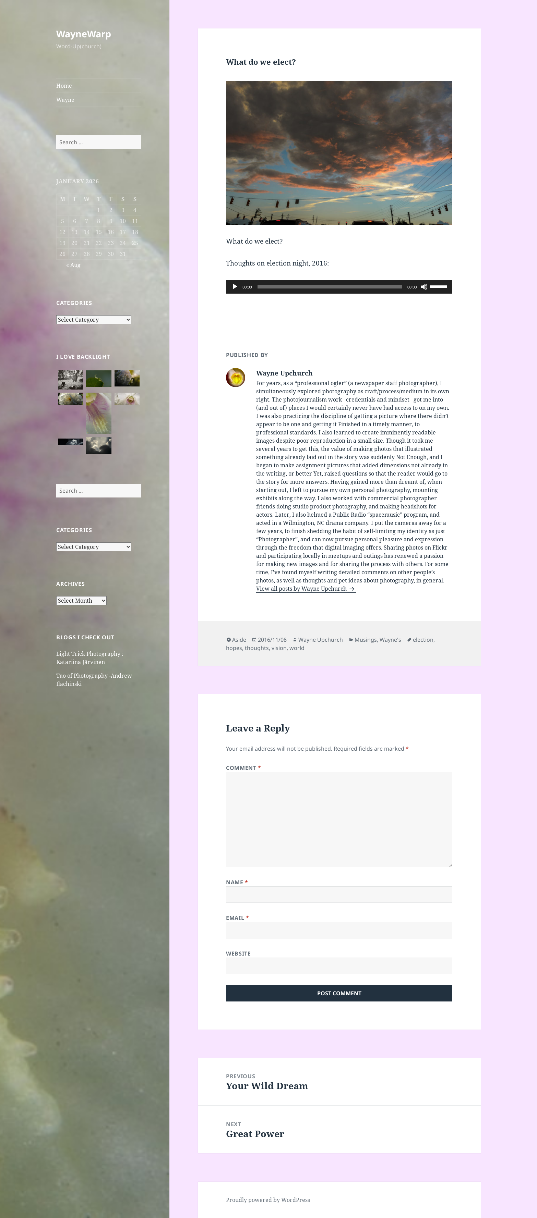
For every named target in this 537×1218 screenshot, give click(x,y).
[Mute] (424, 286)
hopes (234, 648)
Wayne (65, 99)
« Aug (73, 265)
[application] (339, 287)
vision (279, 648)
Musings (366, 639)
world (297, 648)
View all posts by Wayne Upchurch (302, 588)
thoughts (257, 648)
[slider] (330, 286)
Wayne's (390, 639)
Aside (239, 639)
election (423, 639)
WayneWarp (83, 33)
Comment (243, 768)
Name (237, 882)
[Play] (234, 286)
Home (64, 85)
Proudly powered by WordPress (268, 1200)
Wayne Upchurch (320, 639)
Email (237, 918)
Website (238, 953)
